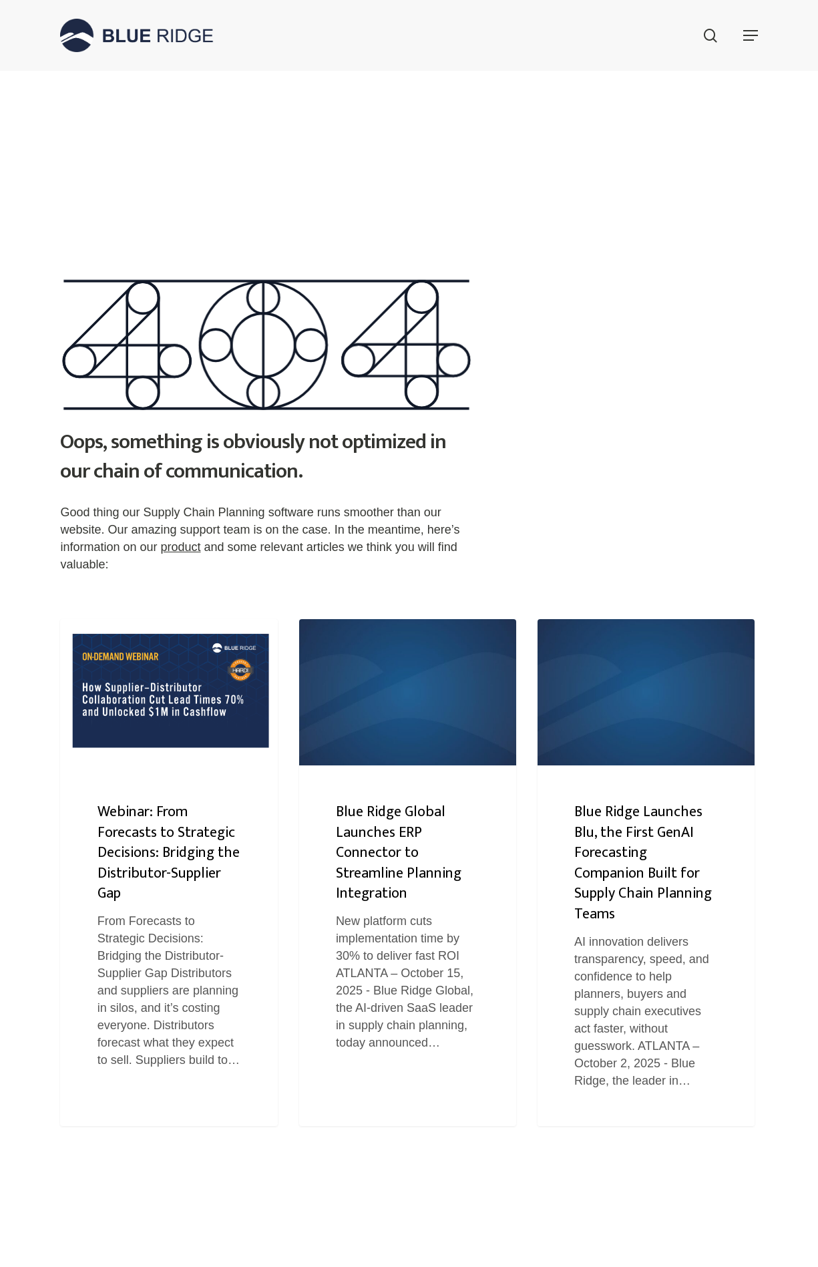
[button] (750, 35)
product (181, 547)
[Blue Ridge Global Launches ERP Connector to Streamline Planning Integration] (408, 872)
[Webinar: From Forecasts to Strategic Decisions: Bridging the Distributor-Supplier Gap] (169, 872)
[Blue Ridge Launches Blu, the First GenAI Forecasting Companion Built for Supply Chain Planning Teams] (646, 872)
